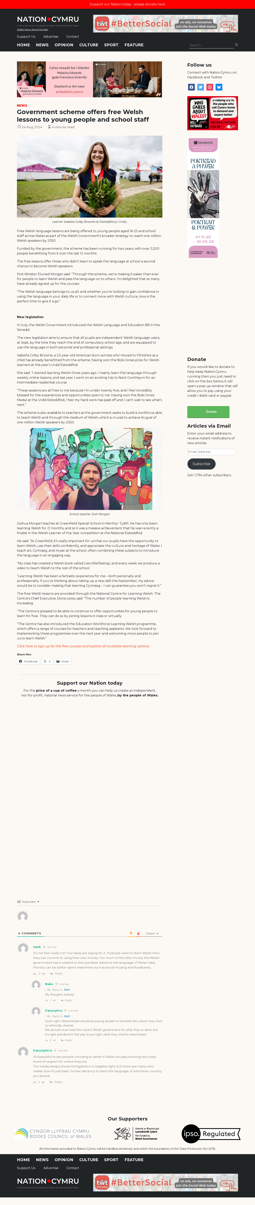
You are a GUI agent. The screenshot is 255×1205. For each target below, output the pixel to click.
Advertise (50, 36)
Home (23, 45)
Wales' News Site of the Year (32, 29)
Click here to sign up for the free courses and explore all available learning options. (83, 646)
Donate (211, 411)
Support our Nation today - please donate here (127, 4)
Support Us (26, 36)
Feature (134, 45)
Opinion (64, 45)
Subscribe (201, 464)
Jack (67, 989)
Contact (72, 36)
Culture (88, 45)
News (42, 45)
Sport (111, 45)
